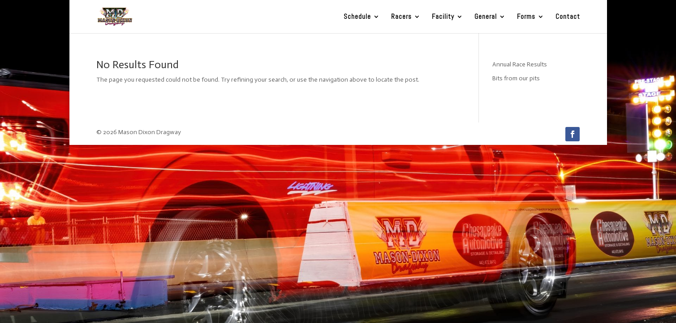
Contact (567, 17)
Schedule (357, 17)
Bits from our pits (516, 78)
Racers (401, 17)
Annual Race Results (519, 64)
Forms (526, 17)
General (485, 17)
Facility (443, 17)
